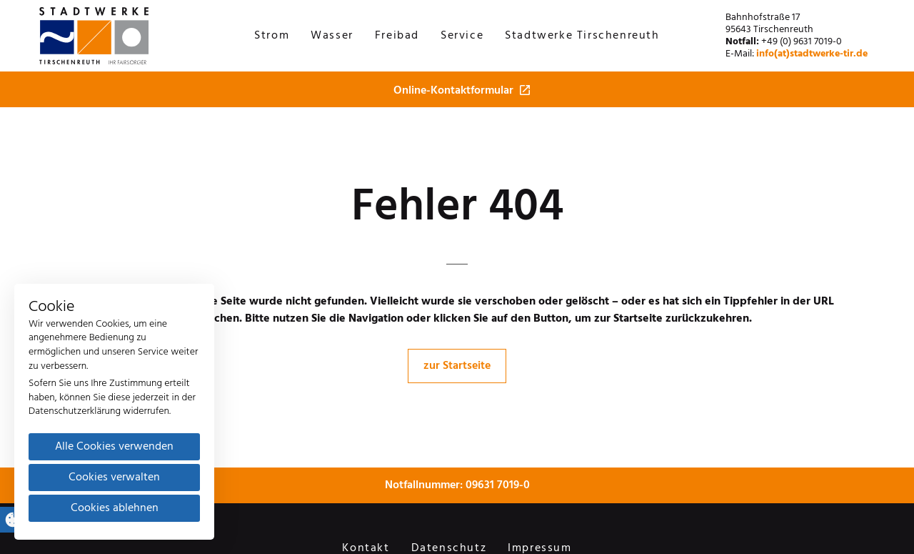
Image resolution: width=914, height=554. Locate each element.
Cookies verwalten (114, 477)
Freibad (397, 35)
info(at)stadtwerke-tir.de (812, 54)
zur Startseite (457, 366)
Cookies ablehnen (115, 508)
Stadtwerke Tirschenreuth (582, 35)
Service (462, 35)
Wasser (332, 35)
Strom (271, 35)
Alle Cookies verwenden (114, 446)
